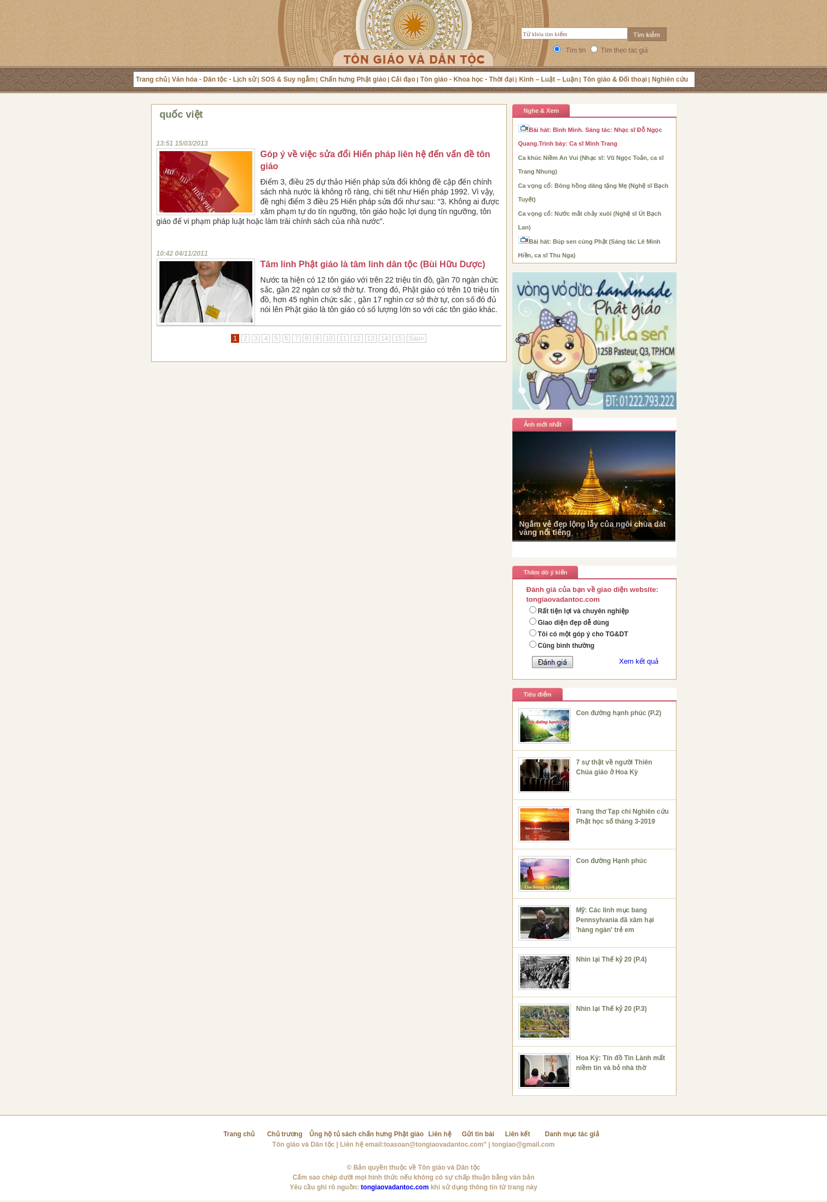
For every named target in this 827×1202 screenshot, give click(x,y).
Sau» (416, 338)
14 (384, 338)
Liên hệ (440, 1134)
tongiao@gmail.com (523, 1144)
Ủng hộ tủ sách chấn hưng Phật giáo (366, 1134)
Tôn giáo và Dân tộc (304, 1144)
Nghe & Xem (541, 110)
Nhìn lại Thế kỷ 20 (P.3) (611, 1009)
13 (370, 338)
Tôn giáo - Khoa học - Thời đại (467, 79)
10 (329, 338)
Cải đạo (403, 79)
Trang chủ (151, 79)
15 (398, 338)
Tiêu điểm (538, 694)
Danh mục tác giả (572, 1134)
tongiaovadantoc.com (395, 1187)
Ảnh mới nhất (543, 424)
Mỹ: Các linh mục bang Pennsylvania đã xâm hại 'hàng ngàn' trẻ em (615, 920)
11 (342, 338)
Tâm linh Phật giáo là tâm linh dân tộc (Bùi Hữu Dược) (373, 264)
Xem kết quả (639, 661)
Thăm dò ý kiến (546, 572)
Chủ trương (285, 1134)
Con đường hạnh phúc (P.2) (619, 713)
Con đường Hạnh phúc (611, 861)
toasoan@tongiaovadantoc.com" (435, 1144)
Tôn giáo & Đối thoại (615, 79)
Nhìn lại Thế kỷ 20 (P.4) (611, 959)
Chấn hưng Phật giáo (353, 79)
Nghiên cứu (670, 79)
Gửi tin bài (478, 1134)
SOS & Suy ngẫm (288, 79)
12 (356, 338)
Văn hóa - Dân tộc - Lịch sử (214, 79)
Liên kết (517, 1134)
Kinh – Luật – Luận (548, 79)
